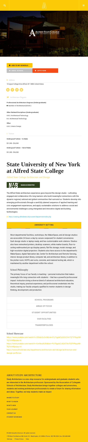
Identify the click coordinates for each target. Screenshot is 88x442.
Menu (83, 5)
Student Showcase (14, 417)
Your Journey (12, 409)
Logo (44, 5)
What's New (11, 405)
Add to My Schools (20, 65)
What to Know (12, 401)
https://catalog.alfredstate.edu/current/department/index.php (30, 217)
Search (4, 5)
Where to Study (13, 398)
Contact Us (11, 413)
